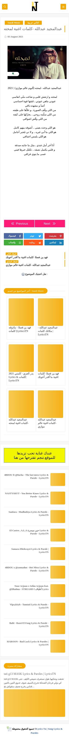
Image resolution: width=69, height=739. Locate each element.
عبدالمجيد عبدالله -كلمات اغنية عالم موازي (47, 423)
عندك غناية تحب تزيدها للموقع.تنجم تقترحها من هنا (34, 455)
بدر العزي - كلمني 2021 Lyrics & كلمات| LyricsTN (21, 377)
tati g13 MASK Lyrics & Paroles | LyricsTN (30, 673)
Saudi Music (14, 22)
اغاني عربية (33, 22)
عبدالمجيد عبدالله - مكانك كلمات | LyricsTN (48, 331)
